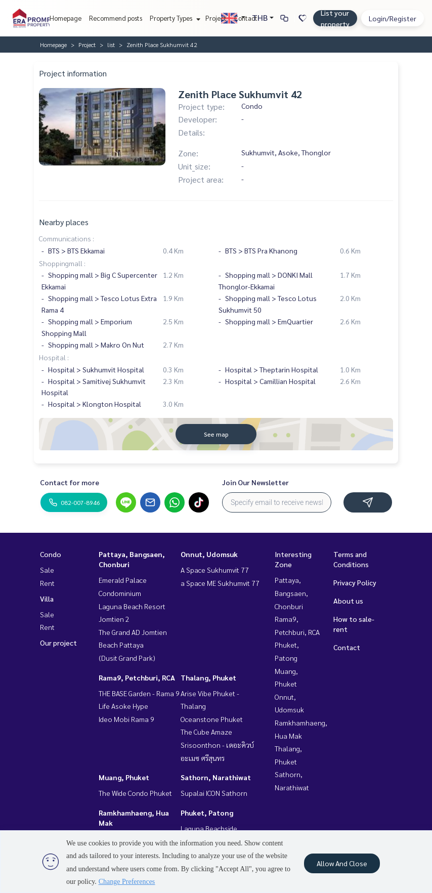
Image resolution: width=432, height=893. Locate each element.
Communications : (66, 238)
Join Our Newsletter (255, 482)
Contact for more (69, 482)
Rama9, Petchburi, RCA (137, 677)
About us (348, 600)
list (111, 44)
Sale (47, 569)
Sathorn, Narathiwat (216, 777)
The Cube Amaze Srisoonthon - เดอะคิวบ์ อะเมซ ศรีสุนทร (217, 744)
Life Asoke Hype (123, 705)
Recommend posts (115, 18)
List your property (335, 18)
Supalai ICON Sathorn (214, 792)
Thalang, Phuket (208, 677)
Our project (58, 642)
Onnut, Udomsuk (209, 554)
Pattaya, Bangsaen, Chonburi (291, 592)
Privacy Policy (354, 582)
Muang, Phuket (124, 777)
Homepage (65, 18)
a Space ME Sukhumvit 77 (220, 582)
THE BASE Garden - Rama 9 (139, 693)
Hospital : (54, 357)
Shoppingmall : (62, 263)
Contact (245, 18)
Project (216, 18)
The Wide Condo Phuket (135, 792)
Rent (47, 582)
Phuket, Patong (207, 812)
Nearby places (64, 222)
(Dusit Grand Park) (127, 657)
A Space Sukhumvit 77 (215, 569)
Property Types (174, 18)
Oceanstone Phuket (212, 719)
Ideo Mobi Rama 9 (126, 719)
